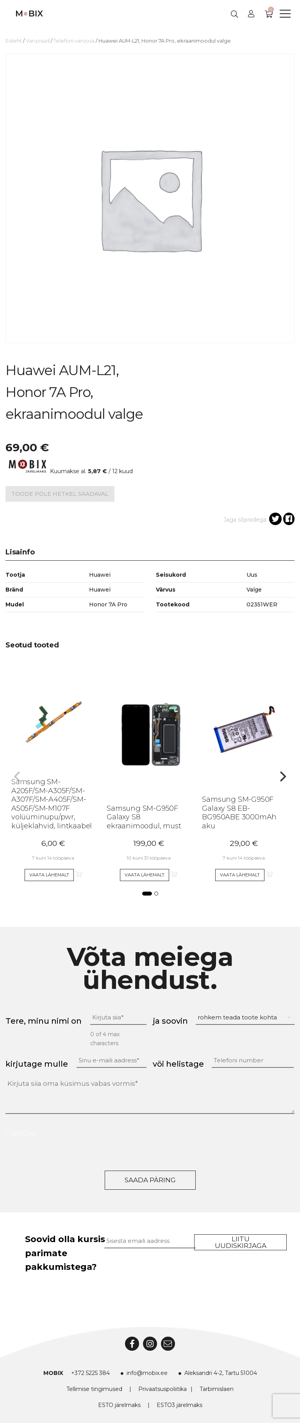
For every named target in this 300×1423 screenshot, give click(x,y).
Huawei (100, 589)
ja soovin (170, 1021)
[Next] (282, 776)
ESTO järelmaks (119, 1405)
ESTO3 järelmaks (179, 1405)
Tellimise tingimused (94, 1389)
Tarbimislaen (217, 1389)
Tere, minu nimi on (43, 1021)
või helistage (178, 1064)
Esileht (13, 41)
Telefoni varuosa (74, 41)
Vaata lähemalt (49, 875)
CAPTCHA (20, 1134)
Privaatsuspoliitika (162, 1389)
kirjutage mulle (36, 1064)
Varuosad (38, 41)
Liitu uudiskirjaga (240, 1242)
